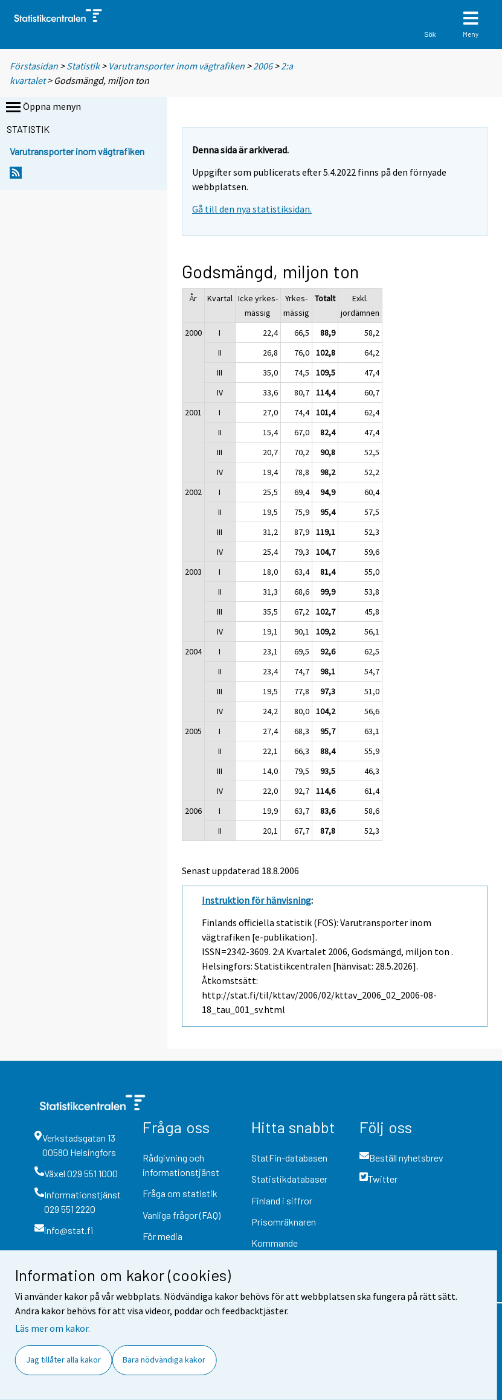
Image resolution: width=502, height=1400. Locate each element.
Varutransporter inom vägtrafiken (176, 66)
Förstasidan (34, 66)
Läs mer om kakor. (52, 1328)
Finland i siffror (281, 1200)
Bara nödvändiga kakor (164, 1359)
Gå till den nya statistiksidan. (252, 209)
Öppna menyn (42, 107)
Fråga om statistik (180, 1193)
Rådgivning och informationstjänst (181, 1165)
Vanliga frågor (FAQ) (181, 1215)
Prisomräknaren (283, 1221)
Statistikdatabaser (289, 1178)
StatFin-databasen (289, 1157)
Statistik (83, 66)
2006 (262, 66)
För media (162, 1236)
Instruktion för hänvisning (256, 900)
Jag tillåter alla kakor (63, 1359)
